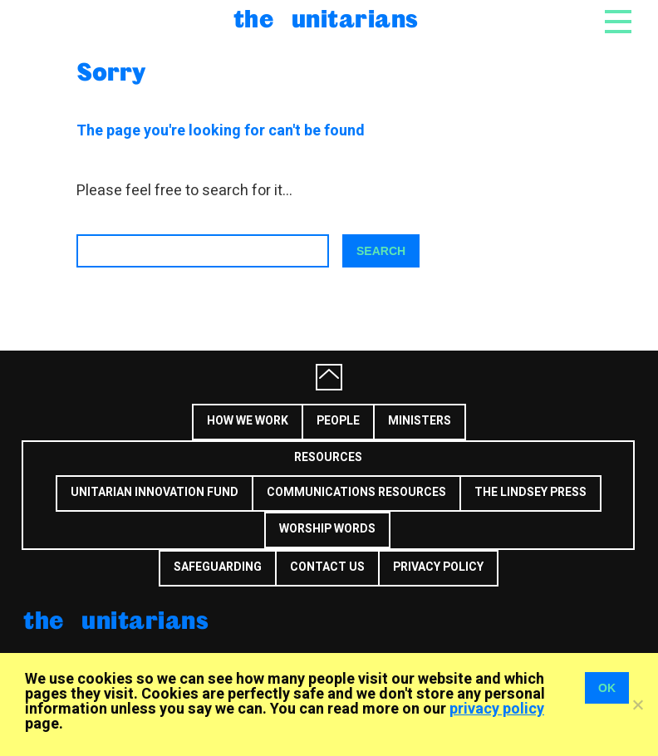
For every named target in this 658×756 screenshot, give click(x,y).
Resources (328, 457)
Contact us (327, 567)
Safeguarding (218, 567)
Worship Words (327, 529)
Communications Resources (356, 492)
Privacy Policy (438, 567)
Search (380, 251)
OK (607, 688)
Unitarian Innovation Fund (154, 492)
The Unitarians (326, 17)
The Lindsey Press (530, 492)
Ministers (419, 421)
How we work (247, 421)
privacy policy (496, 709)
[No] (637, 704)
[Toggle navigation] (618, 26)
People (338, 421)
